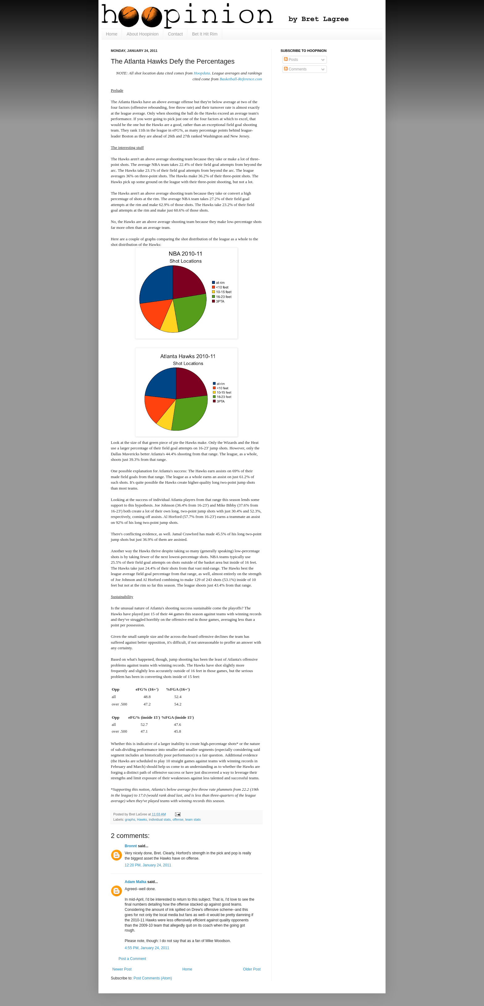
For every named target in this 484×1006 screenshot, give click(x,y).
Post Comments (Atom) (152, 978)
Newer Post (121, 969)
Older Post (252, 969)
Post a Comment (132, 959)
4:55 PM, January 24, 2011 (147, 948)
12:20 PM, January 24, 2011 (148, 865)
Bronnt (131, 846)
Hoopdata (202, 73)
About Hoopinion (143, 34)
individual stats (160, 819)
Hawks (142, 819)
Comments (295, 69)
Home (111, 34)
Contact (175, 34)
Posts (291, 59)
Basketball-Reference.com (240, 79)
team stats (193, 819)
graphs (130, 819)
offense (178, 819)
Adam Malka (135, 882)
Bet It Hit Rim (204, 34)
